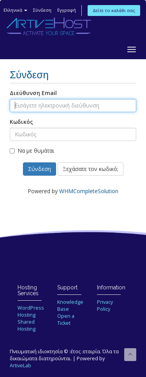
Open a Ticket (65, 319)
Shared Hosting (26, 325)
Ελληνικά (15, 10)
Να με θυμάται (32, 150)
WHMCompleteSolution (88, 191)
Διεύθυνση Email (33, 93)
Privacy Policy (105, 305)
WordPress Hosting (31, 311)
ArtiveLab (20, 365)
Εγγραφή (66, 10)
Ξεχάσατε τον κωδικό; (90, 169)
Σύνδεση (42, 10)
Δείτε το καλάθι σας (114, 10)
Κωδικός (21, 121)
